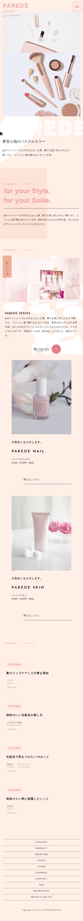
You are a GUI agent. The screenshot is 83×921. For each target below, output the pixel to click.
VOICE (42, 861)
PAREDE (16, 5)
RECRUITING (41, 891)
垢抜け (10, 764)
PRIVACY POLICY (41, 897)
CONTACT (41, 879)
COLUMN (14, 665)
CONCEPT (41, 842)
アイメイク (24, 764)
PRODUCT (41, 848)
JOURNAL (41, 873)
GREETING (41, 855)
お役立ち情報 (14, 723)
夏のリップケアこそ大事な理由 (27, 673)
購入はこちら (32, 479)
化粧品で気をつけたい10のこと (27, 757)
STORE (41, 867)
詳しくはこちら (41, 349)
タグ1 (10, 681)
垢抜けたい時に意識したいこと (27, 799)
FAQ (41, 885)
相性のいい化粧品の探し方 (24, 715)
